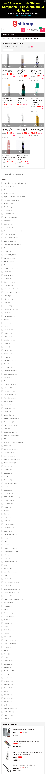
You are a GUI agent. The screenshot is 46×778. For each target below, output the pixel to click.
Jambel (6, 313)
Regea (6, 650)
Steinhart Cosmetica (10, 435)
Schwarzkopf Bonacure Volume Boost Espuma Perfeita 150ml (36, 101)
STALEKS (7, 678)
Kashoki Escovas (9, 562)
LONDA (6, 585)
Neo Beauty (8, 616)
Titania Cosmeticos (10, 449)
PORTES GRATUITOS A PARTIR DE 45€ (23, 14)
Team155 (7, 698)
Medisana (7, 606)
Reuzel (6, 405)
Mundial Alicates (9, 360)
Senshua (6, 674)
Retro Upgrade (8, 401)
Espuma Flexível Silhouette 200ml (7, 130)
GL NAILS (7, 531)
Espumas (16, 39)
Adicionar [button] (10, 66)
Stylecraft (7, 681)
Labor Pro (7, 330)
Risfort (6, 412)
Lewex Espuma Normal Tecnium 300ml (22, 100)
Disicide (6, 251)
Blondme (7, 220)
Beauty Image (8, 207)
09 (16, 46)
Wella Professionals (10, 459)
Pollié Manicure (9, 643)
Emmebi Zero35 (9, 261)
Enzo (5, 514)
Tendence (7, 701)
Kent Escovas (8, 568)
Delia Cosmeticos (9, 238)
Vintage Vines (8, 452)
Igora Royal (7, 296)
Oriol (5, 364)
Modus (6, 609)
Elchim (6, 507)
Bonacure (7, 224)
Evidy (5, 521)
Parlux (6, 381)
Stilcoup (6, 439)
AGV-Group (7, 193)
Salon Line (7, 661)
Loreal (6, 343)
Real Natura (8, 391)
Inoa (5, 302)
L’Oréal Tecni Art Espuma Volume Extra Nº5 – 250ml (36, 72)
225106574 (34, 31)
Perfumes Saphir (9, 384)
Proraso (6, 647)
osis (5, 633)
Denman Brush (9, 241)
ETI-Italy (6, 517)
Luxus (6, 347)
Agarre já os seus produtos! (23, 15)
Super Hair (7, 684)
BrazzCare (7, 227)
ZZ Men (6, 719)
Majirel (6, 350)
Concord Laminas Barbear (12, 231)
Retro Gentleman (9, 398)
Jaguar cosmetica (9, 309)
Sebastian (7, 664)
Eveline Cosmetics (9, 268)
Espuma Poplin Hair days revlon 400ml (37, 130)
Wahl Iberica (8, 456)
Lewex (6, 336)
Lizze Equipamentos (10, 582)
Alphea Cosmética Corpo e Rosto (14, 197)
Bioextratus (7, 214)
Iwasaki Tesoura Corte (11, 551)
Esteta (6, 265)
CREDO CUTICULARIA (11, 497)
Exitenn (6, 272)
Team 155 (7, 695)
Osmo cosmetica (9, 371)
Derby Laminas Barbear (11, 244)
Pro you (6, 388)
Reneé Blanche (8, 394)
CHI (5, 487)
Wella (5, 705)
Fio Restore (7, 527)
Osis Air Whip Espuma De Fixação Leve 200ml (8, 157)
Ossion (6, 637)
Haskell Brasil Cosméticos (12, 292)
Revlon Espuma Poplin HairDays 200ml (7, 100)
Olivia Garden (8, 630)
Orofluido (7, 367)
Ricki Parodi (7, 408)
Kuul (5, 326)
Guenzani (7, 285)
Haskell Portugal (9, 534)
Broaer (6, 476)
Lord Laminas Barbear (11, 589)
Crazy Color (7, 493)
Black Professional (10, 217)
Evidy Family (8, 524)
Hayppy (6, 538)
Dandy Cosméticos (10, 234)
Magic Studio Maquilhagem (12, 599)
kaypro (6, 565)
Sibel (5, 429)
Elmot (6, 510)
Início (3, 39)
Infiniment (7, 299)
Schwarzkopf (8, 415)
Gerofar (6, 278)
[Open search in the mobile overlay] (13, 29)
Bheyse (6, 210)
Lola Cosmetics (9, 340)
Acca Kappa (7, 186)
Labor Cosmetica (9, 572)
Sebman (6, 667)
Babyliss (6, 203)
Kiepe (6, 319)
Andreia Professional (10, 200)
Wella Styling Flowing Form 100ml (21, 72)
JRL (5, 555)
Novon (6, 626)
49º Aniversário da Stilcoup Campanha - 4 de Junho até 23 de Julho (23, 6)
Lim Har (6, 579)
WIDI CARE (7, 712)
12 (19, 46)
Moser (6, 357)
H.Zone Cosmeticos (10, 289)
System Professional (10, 688)
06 (13, 46)
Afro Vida (7, 190)
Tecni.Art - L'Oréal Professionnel (14, 442)
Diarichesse (7, 248)
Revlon (6, 657)
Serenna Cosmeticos (10, 418)
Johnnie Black (8, 316)
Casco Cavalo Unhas (10, 483)
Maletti (6, 354)
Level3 (6, 575)
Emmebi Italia (8, 258)
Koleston (7, 323)
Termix (6, 446)
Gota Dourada (8, 282)
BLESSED (7, 473)
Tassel (6, 691)
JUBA (5, 558)
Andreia (6, 466)
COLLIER (7, 490)
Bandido (6, 469)
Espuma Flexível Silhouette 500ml (22, 130)
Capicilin (6, 480)
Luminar (6, 596)
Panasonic (7, 377)
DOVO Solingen (9, 255)
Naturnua (7, 613)
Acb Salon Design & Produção (13, 183)
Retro (6, 654)
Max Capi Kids (8, 603)
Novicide (6, 623)
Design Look (8, 500)
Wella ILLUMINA (9, 708)
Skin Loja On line (9, 432)
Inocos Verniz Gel (9, 548)
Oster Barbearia (9, 374)
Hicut (5, 541)
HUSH (6, 545)
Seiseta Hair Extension (11, 671)
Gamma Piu (7, 275)
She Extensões (8, 425)
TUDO (24, 46)
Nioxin (6, 620)
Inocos (6, 306)
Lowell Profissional (10, 592)
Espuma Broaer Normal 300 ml (7, 71)
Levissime (7, 333)
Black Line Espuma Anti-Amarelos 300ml (22, 157)
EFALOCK (7, 504)
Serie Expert (8, 422)
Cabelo (9, 39)
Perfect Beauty (8, 640)
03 (9, 46)
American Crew (9, 463)
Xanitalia (6, 715)
